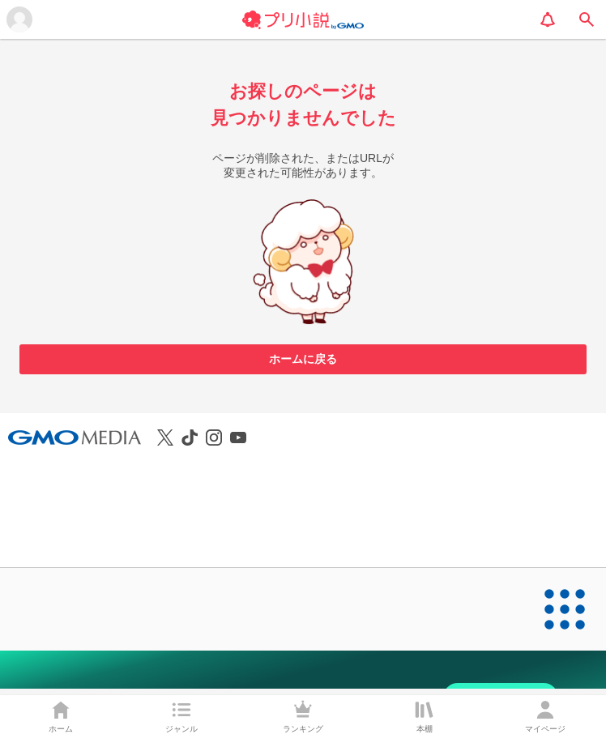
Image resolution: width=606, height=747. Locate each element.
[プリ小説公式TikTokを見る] (189, 437)
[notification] (547, 19)
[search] (586, 19)
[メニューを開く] (19, 19)
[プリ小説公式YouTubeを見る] (238, 437)
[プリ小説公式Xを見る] (165, 437)
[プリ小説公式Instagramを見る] (214, 437)
